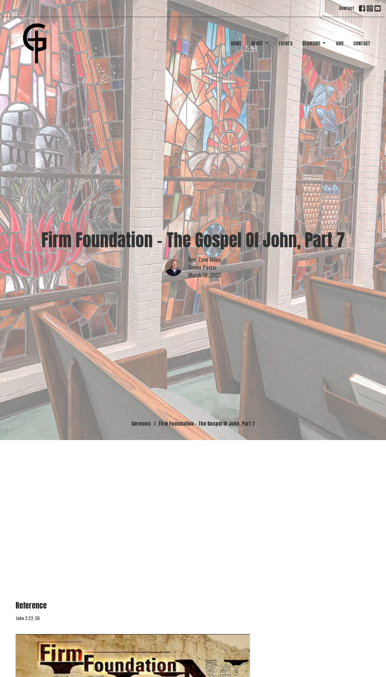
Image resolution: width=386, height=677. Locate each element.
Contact (346, 8)
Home (236, 43)
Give (340, 43)
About (260, 43)
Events (286, 43)
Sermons (314, 43)
